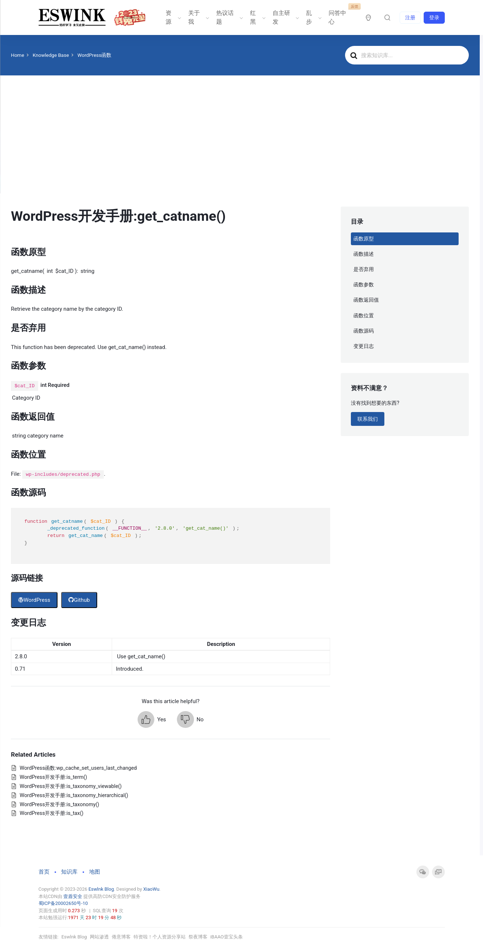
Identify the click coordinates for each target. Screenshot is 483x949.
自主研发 (285, 17)
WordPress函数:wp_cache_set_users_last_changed (78, 768)
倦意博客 (121, 937)
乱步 (313, 17)
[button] (152, 719)
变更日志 (363, 346)
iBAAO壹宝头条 (226, 937)
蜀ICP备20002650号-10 (63, 903)
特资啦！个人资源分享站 (160, 937)
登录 (434, 17)
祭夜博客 (198, 937)
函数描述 (363, 254)
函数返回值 (366, 300)
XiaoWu (151, 889)
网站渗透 (99, 937)
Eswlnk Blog (101, 889)
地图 (94, 871)
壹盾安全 (72, 896)
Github (79, 600)
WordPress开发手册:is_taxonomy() (59, 804)
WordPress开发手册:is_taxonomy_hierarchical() (74, 795)
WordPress (34, 600)
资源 (172, 17)
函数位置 (363, 315)
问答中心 (341, 14)
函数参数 (363, 284)
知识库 (69, 871)
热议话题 (228, 17)
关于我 (197, 17)
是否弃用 (363, 269)
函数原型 (363, 239)
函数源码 (363, 331)
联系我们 (367, 419)
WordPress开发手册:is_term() (53, 777)
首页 (44, 871)
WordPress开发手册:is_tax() (51, 813)
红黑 (257, 17)
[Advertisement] (239, 152)
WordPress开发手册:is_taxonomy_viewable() (71, 786)
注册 (410, 17)
